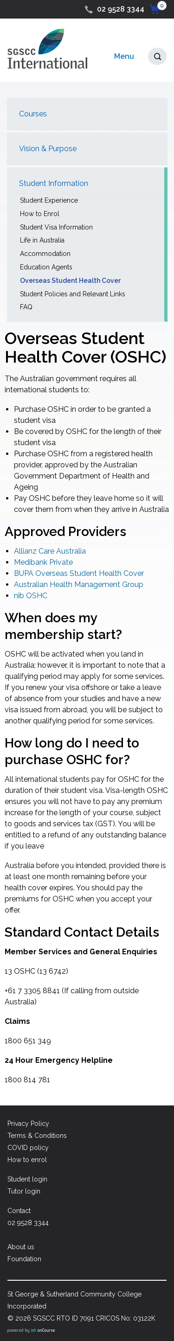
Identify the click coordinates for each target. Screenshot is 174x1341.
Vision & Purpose (48, 148)
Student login (27, 1179)
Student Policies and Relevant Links (72, 294)
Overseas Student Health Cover (70, 280)
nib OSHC (30, 595)
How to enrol (27, 1159)
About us (20, 1247)
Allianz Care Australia (50, 551)
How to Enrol (39, 213)
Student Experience (49, 200)
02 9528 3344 (120, 9)
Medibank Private (43, 562)
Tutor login (23, 1191)
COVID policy (28, 1147)
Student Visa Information (56, 227)
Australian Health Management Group (78, 584)
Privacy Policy (28, 1123)
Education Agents (46, 267)
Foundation (24, 1259)
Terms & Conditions (37, 1135)
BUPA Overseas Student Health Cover (79, 573)
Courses (33, 113)
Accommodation (45, 253)
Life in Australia (42, 240)
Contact (19, 1210)
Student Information (53, 183)
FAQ (26, 307)
